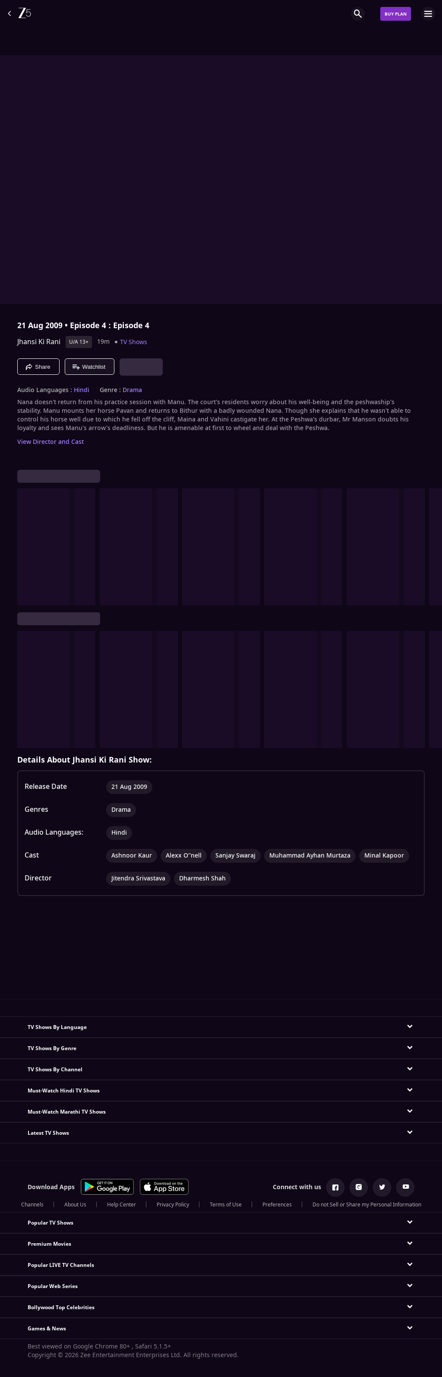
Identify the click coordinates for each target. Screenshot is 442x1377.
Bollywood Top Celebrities (61, 1307)
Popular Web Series (53, 1286)
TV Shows (133, 342)
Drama (132, 390)
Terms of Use (226, 1205)
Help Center (121, 1205)
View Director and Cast (50, 441)
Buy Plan (396, 14)
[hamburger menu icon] (428, 14)
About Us (75, 1205)
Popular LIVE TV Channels (61, 1265)
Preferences (277, 1205)
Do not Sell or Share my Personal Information (367, 1205)
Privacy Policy (173, 1205)
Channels (32, 1205)
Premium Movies (49, 1244)
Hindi (81, 390)
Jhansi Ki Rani (38, 342)
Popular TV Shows (50, 1222)
